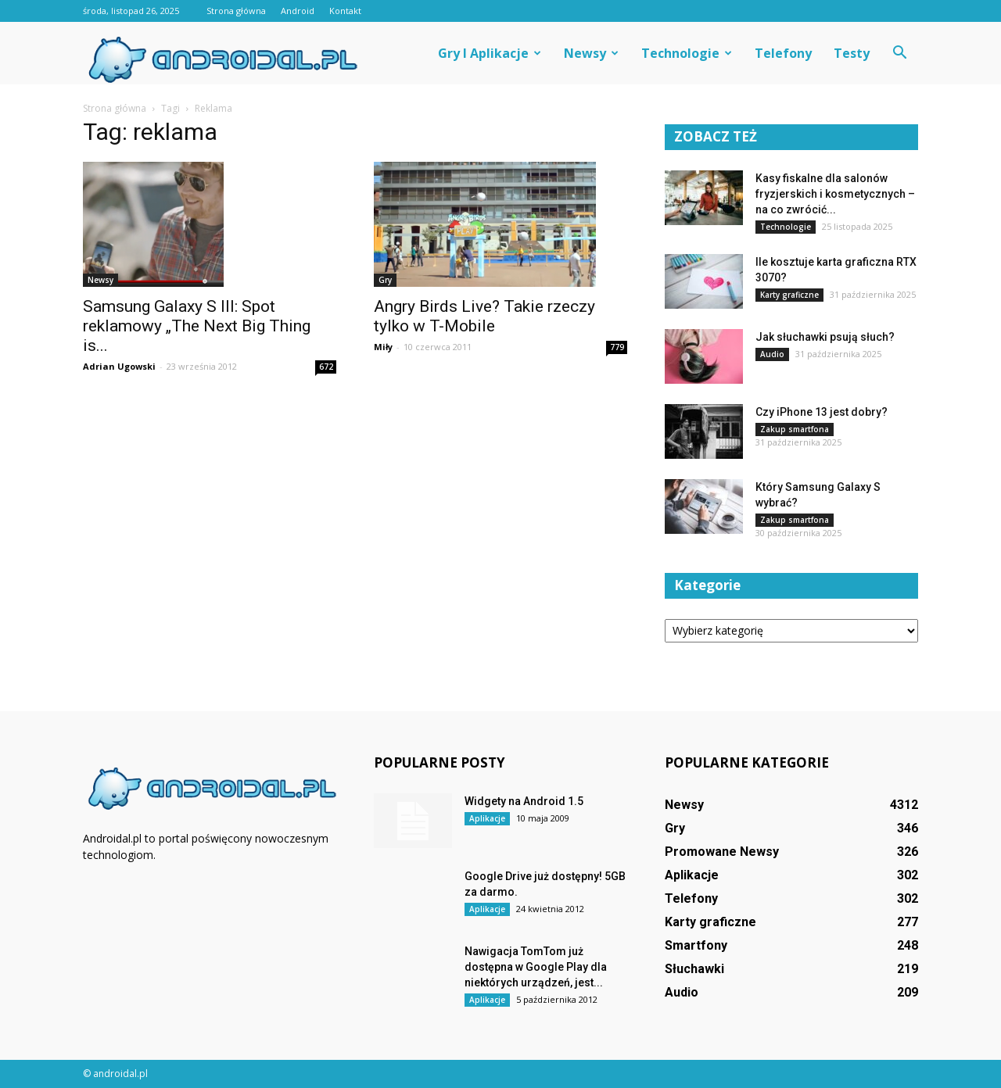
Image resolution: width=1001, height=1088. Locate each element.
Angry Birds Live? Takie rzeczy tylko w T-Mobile (484, 316)
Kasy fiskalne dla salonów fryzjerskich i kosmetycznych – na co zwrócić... (835, 194)
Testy (852, 53)
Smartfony (696, 945)
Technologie (686, 53)
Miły (383, 347)
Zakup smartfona (794, 429)
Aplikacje (487, 818)
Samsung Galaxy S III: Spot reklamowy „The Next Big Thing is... (196, 326)
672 (326, 366)
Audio (772, 354)
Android (297, 10)
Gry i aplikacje (489, 53)
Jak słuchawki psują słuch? (825, 337)
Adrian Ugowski (119, 366)
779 (617, 347)
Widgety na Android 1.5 (524, 801)
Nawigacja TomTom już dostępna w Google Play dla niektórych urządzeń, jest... (536, 967)
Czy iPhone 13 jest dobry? (821, 412)
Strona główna (236, 10)
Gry (385, 279)
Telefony (783, 53)
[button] (899, 53)
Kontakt (345, 10)
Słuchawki (694, 968)
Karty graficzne (789, 294)
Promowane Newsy (722, 851)
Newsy (591, 53)
